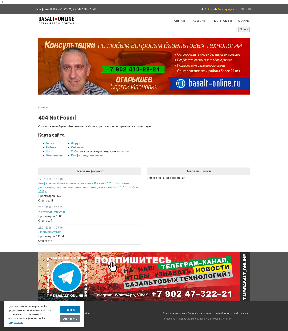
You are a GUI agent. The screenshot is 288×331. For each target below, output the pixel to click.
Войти (208, 9)
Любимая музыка (49, 232)
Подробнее (16, 322)
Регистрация (226, 9)
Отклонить (70, 318)
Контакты (223, 21)
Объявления (54, 155)
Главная (177, 21)
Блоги (50, 143)
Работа (51, 147)
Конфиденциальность (87, 155)
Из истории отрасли (51, 211)
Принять (70, 309)
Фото (49, 151)
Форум (244, 21)
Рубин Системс (221, 318)
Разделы (199, 21)
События (77, 147)
